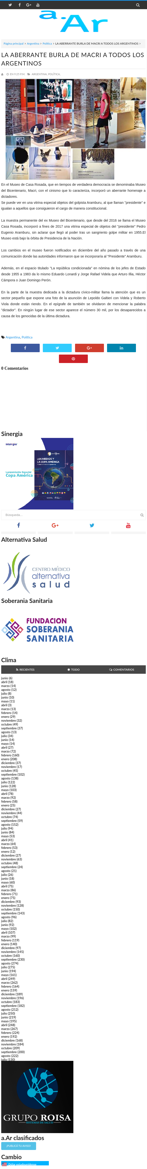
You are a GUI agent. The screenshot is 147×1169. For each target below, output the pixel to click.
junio (4, 678)
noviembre (8, 720)
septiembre (9, 728)
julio (4, 693)
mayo (5, 701)
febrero (6, 713)
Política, (54, 74)
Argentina (33, 43)
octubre (6, 724)
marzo (5, 686)
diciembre (8, 763)
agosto (5, 690)
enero (5, 717)
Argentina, (39, 74)
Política (47, 43)
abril (4, 682)
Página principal (14, 43)
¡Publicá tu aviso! (18, 1145)
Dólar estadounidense (22, 1164)
